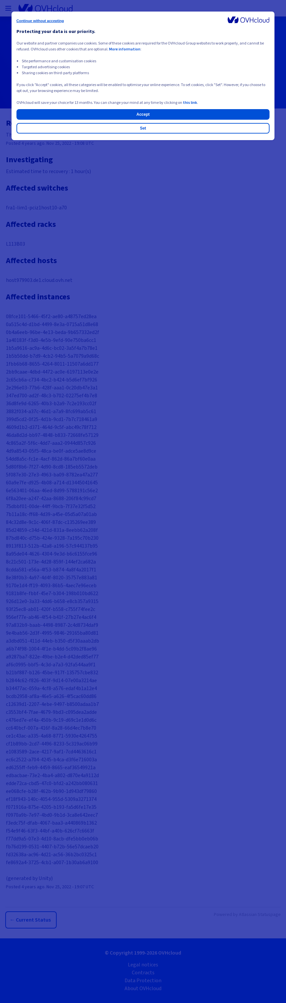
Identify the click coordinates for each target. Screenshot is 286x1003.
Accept (143, 114)
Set (143, 128)
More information (124, 49)
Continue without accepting (40, 21)
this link (190, 103)
